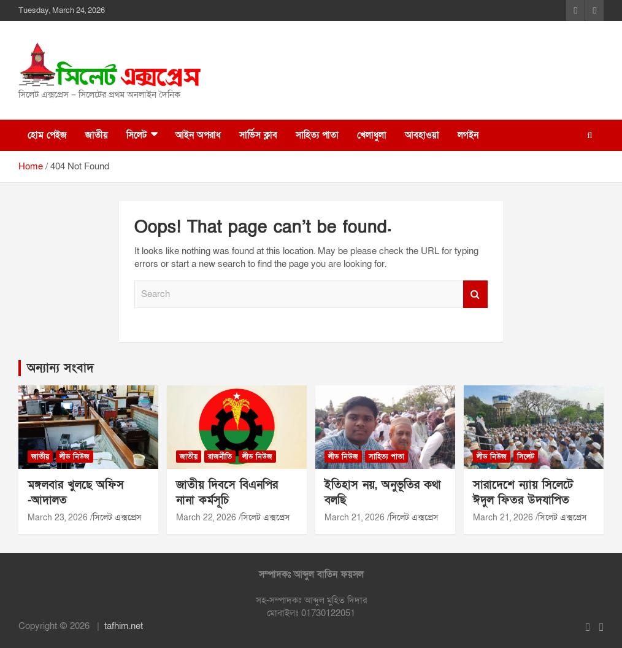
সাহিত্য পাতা (317, 135)
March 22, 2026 (206, 517)
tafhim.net (123, 626)
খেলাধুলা (371, 135)
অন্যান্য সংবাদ (60, 368)
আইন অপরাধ (198, 135)
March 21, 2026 (354, 517)
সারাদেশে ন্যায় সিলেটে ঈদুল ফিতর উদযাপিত (523, 492)
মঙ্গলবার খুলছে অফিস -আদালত (76, 492)
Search (475, 294)
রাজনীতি (220, 456)
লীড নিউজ (75, 456)
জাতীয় (96, 135)
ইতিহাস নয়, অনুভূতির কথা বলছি (382, 492)
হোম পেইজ (47, 135)
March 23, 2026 (58, 517)
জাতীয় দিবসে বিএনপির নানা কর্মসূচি (227, 492)
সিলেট (136, 135)
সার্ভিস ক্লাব (258, 135)
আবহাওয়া (422, 135)
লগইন (468, 135)
